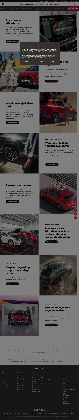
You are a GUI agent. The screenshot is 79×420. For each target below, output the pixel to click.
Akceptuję (52, 61)
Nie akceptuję (40, 61)
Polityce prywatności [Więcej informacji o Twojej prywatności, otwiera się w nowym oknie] (25, 57)
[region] (40, 53)
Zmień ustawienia (26, 61)
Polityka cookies (43, 57)
